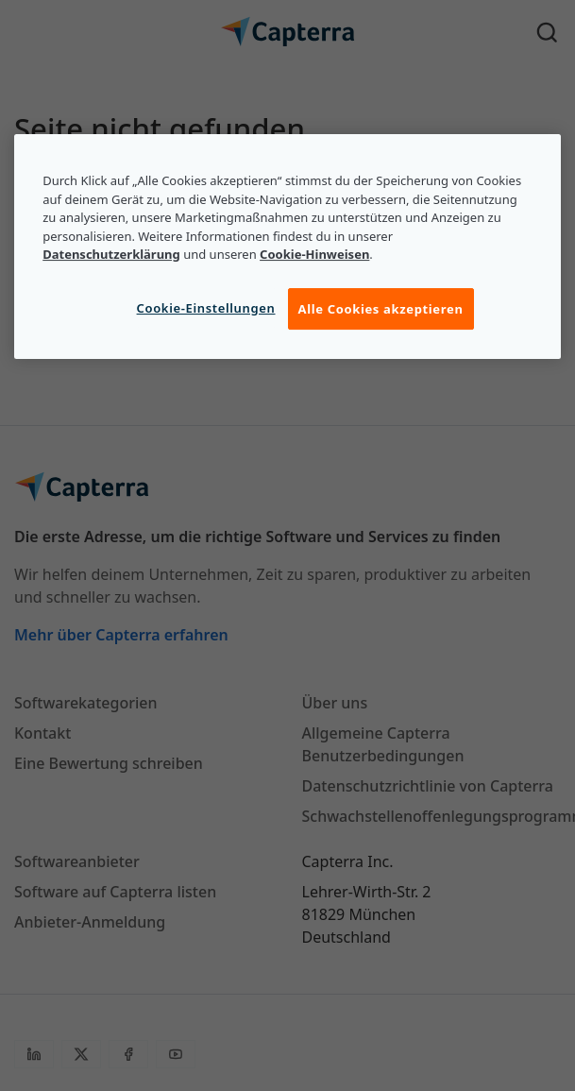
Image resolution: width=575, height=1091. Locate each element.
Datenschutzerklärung (111, 254)
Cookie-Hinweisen (314, 254)
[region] (287, 246)
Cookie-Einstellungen (206, 307)
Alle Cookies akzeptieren (381, 308)
